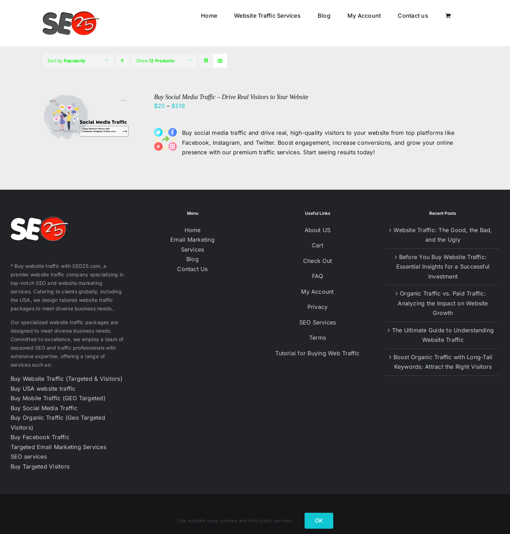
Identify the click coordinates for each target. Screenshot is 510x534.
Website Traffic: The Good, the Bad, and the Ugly (442, 234)
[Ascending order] (122, 60)
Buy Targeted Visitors (40, 466)
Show (155, 60)
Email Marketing (192, 239)
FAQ (317, 276)
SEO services (29, 456)
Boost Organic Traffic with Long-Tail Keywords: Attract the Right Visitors (443, 362)
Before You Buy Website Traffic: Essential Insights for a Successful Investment (442, 266)
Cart (317, 245)
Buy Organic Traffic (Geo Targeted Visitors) (58, 422)
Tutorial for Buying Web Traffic (317, 353)
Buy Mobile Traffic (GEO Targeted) (58, 398)
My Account (317, 291)
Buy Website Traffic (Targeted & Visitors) (67, 378)
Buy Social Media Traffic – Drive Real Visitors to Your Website (231, 97)
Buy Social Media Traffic (44, 408)
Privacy (317, 306)
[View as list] (220, 61)
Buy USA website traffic (43, 388)
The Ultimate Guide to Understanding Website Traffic (443, 335)
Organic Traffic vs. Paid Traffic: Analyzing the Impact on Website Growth (443, 303)
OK (319, 520)
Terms (317, 337)
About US (318, 230)
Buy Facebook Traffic (40, 437)
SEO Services (317, 322)
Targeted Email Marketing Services (58, 446)
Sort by (66, 60)
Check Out (317, 260)
